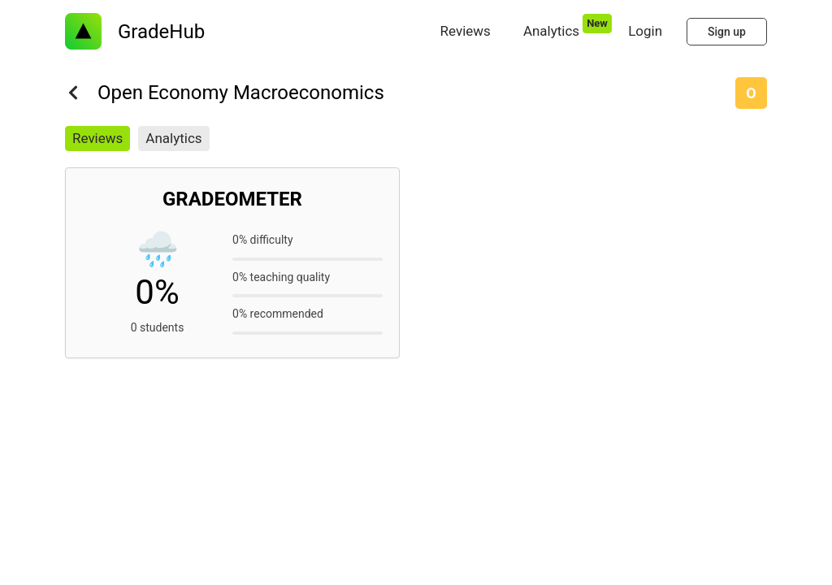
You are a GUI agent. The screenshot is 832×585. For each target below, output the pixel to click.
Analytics (173, 138)
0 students (157, 327)
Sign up (727, 31)
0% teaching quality (281, 277)
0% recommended (277, 313)
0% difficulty (262, 239)
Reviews (97, 138)
